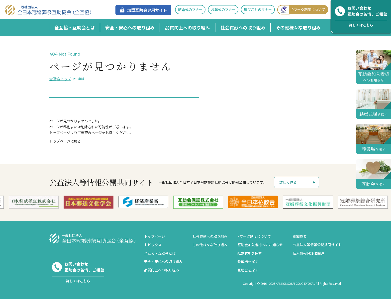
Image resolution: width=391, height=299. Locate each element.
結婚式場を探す (249, 253)
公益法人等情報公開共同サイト (317, 244)
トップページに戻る (65, 141)
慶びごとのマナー (258, 9)
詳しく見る (288, 182)
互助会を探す (247, 269)
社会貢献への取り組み (242, 27)
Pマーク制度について (301, 9)
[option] (152, 202)
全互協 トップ (60, 78)
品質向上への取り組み (187, 27)
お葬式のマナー (223, 9)
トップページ (154, 236)
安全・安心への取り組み (130, 27)
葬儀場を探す (247, 261)
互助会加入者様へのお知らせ (260, 244)
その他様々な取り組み (298, 27)
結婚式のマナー (190, 9)
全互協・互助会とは (74, 27)
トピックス (153, 244)
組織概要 (300, 236)
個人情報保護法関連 (308, 253)
